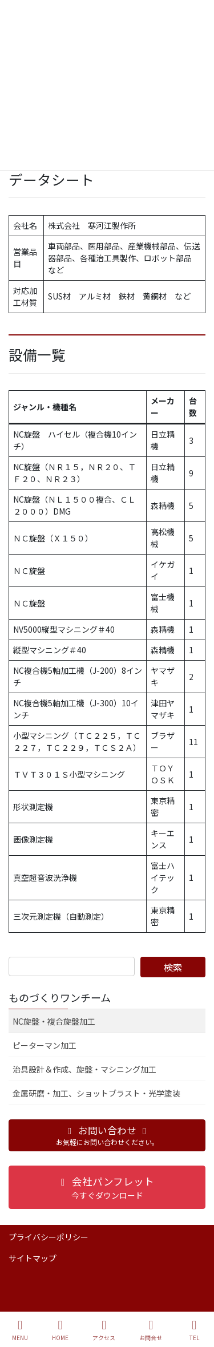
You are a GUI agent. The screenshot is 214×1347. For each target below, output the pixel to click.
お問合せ (150, 1330)
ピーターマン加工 (44, 1045)
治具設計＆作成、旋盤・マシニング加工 (84, 1069)
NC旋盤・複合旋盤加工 (54, 1021)
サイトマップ (32, 1258)
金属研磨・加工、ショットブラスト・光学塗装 (96, 1093)
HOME (60, 1330)
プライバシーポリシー (48, 1237)
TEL (194, 1330)
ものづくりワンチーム (60, 997)
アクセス (103, 1330)
